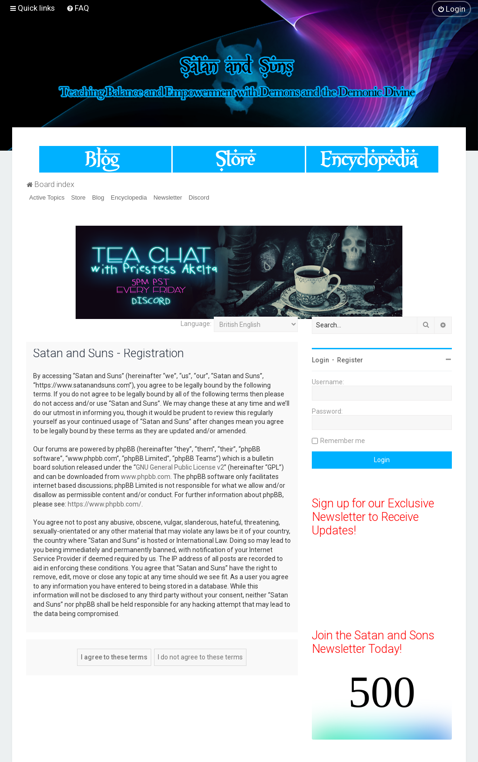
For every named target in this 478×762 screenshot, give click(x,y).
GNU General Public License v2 (180, 467)
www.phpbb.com (145, 476)
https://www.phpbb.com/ (104, 504)
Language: (196, 323)
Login (320, 360)
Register (350, 360)
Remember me (342, 440)
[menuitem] (77, 8)
